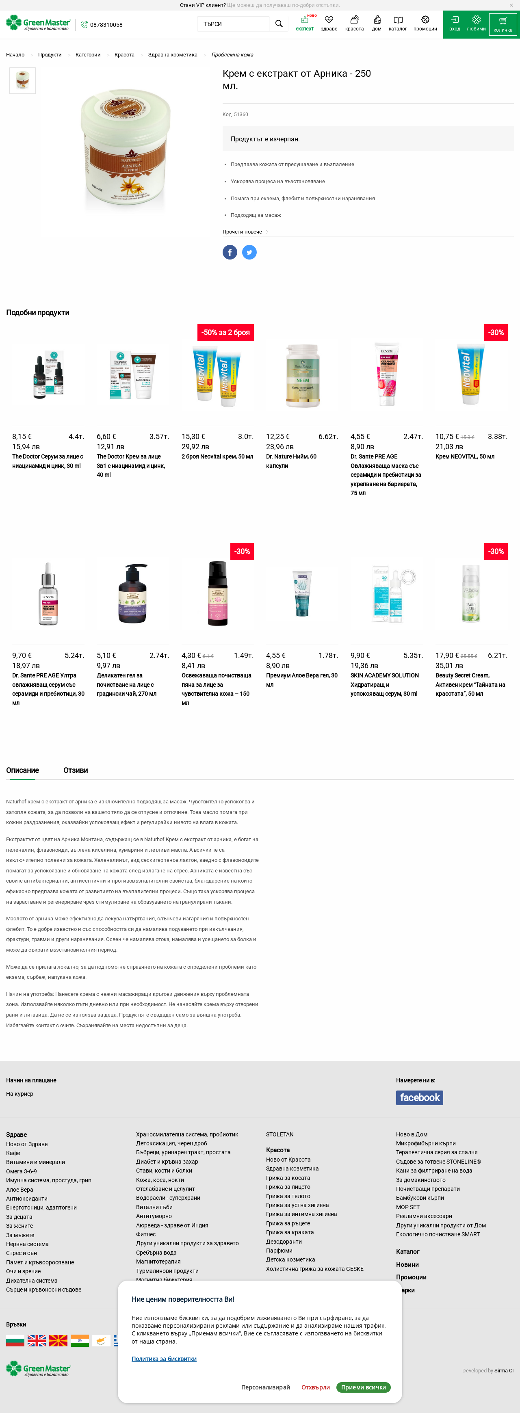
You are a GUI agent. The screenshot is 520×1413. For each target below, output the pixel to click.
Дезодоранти (284, 1241)
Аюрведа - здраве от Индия (172, 1225)
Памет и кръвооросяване (40, 1262)
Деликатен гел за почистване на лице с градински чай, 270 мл (126, 684)
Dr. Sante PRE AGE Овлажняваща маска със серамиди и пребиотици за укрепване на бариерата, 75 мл (386, 474)
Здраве (16, 1134)
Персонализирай (265, 1387)
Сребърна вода (156, 1252)
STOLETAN (280, 1134)
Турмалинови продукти (167, 1271)
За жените (19, 1226)
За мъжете (20, 1235)
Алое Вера (19, 1189)
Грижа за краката (290, 1232)
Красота (278, 1150)
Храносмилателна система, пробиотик (187, 1134)
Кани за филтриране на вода (434, 1170)
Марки (405, 1290)
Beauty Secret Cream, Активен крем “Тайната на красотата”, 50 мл (470, 684)
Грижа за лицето (288, 1187)
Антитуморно (154, 1216)
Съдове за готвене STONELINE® (438, 1161)
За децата (19, 1217)
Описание (22, 770)
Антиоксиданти (27, 1198)
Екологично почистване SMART (438, 1234)
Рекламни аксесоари (424, 1216)
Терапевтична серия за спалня (437, 1152)
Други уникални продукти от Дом (441, 1225)
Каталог (407, 1251)
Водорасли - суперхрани (168, 1197)
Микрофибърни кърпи (426, 1143)
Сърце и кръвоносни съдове (43, 1289)
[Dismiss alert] (511, 5)
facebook (419, 1098)
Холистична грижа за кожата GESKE (315, 1269)
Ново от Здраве (27, 1144)
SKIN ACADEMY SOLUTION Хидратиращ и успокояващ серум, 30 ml (385, 684)
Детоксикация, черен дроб (171, 1143)
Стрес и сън (21, 1253)
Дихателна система (32, 1280)
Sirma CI (504, 1371)
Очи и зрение (23, 1271)
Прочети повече (246, 232)
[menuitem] (503, 25)
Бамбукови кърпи (420, 1197)
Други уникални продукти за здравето (187, 1243)
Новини (407, 1264)
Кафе (13, 1153)
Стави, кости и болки (164, 1170)
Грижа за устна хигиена (297, 1205)
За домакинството (421, 1180)
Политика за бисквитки (164, 1359)
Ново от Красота (288, 1159)
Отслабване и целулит (165, 1189)
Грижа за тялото (288, 1196)
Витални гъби (154, 1207)
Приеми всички (363, 1387)
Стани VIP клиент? (203, 5)
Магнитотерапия (158, 1261)
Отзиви (75, 770)
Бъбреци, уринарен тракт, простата (183, 1152)
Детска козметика (290, 1259)
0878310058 (106, 25)
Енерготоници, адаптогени (41, 1207)
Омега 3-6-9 (21, 1171)
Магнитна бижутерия (164, 1280)
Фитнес (146, 1234)
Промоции (411, 1277)
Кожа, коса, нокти (160, 1180)
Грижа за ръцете (288, 1223)
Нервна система (27, 1244)
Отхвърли (315, 1387)
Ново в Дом (411, 1134)
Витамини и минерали (35, 1162)
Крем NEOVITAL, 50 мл (465, 456)
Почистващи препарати (428, 1189)
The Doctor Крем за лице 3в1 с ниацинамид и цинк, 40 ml (131, 465)
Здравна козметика (292, 1168)
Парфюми (279, 1250)
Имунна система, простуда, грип (48, 1180)
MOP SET (408, 1207)
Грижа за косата (288, 1178)
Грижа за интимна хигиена (301, 1214)
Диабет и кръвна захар (167, 1161)
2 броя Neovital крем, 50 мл (217, 456)
